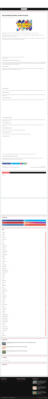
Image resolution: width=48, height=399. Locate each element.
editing (24, 256)
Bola (24, 242)
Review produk (24, 304)
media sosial (24, 285)
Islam (24, 278)
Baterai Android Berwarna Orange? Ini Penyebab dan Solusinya (17, 346)
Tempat (24, 323)
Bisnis (24, 240)
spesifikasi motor (24, 318)
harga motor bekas (24, 270)
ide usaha (24, 273)
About (42, 397)
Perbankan (24, 297)
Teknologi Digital (24, 321)
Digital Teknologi (24, 251)
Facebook (24, 258)
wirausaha (24, 335)
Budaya (24, 244)
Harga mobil (24, 266)
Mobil (24, 287)
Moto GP (24, 292)
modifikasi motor (24, 290)
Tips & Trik (24, 325)
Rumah (24, 306)
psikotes (24, 302)
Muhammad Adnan (5, 17)
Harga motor (24, 268)
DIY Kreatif (24, 252)
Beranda (3, 13)
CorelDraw (24, 247)
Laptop (24, 283)
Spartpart (24, 313)
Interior (24, 275)
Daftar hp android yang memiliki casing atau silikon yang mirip (17, 350)
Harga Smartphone (24, 271)
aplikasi (24, 235)
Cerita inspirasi (24, 246)
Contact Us (45, 397)
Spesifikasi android (24, 314)
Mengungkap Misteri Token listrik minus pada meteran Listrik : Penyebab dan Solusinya (21, 342)
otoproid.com (8, 397)
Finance (24, 259)
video (24, 333)
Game (24, 263)
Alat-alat (24, 232)
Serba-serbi (24, 309)
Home (39, 397)
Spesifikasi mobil (24, 316)
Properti (24, 299)
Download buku (24, 254)
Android (5, 161)
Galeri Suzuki (24, 261)
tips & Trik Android (7, 13)
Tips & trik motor (24, 326)
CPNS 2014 (24, 249)
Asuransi (24, 237)
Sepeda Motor (24, 307)
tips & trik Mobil (24, 330)
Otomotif (24, 294)
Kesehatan (24, 282)
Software (24, 311)
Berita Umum (24, 239)
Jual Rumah (24, 280)
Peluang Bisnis (24, 295)
